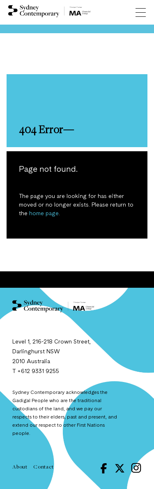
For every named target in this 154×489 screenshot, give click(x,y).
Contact (43, 466)
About (20, 466)
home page (44, 213)
